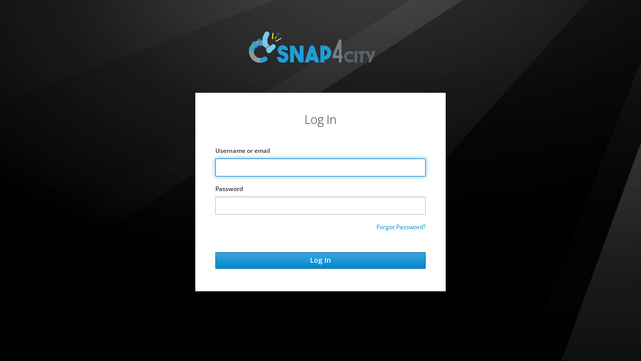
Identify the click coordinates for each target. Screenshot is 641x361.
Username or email (242, 150)
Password (229, 189)
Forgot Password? (401, 227)
